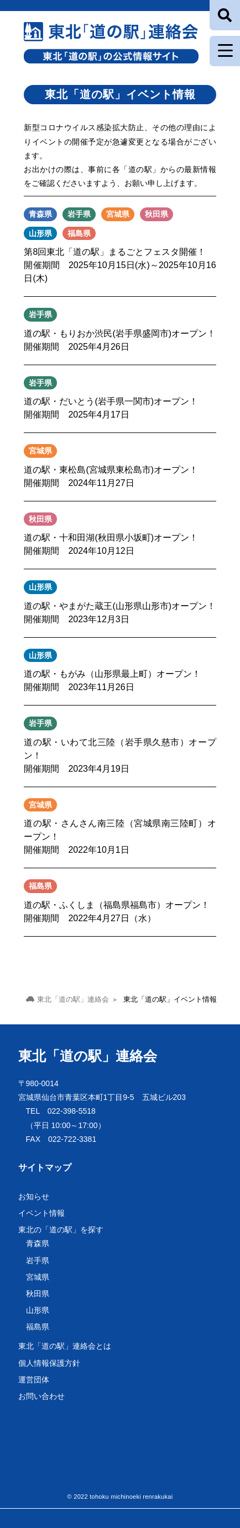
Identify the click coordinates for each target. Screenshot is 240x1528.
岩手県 (37, 1260)
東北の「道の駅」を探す (60, 1229)
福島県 (37, 1326)
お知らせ (33, 1196)
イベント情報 (41, 1213)
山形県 (37, 1310)
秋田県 (37, 1293)
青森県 (37, 1243)
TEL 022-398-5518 (61, 1111)
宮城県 (37, 1277)
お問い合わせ (41, 1396)
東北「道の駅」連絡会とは (64, 1346)
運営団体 (33, 1379)
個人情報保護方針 (49, 1363)
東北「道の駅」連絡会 (87, 1056)
